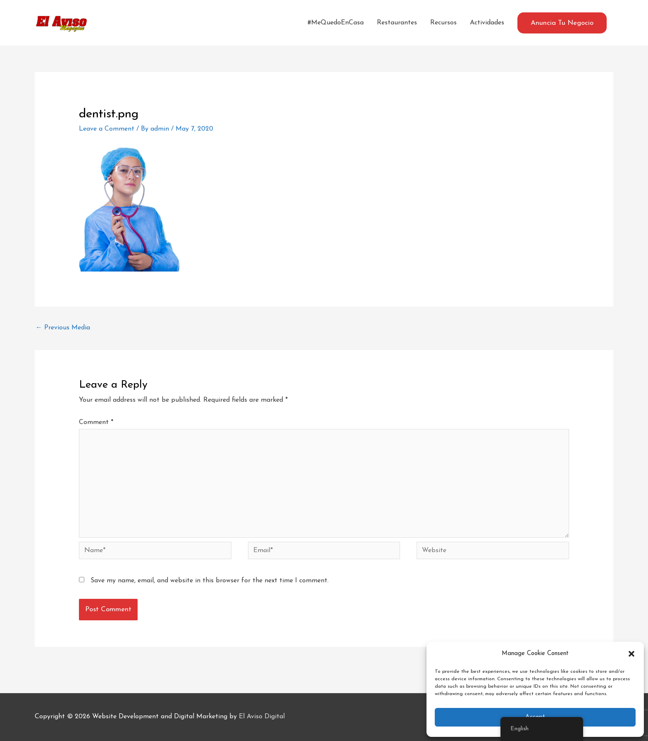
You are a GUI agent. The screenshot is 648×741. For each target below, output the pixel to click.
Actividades (487, 22)
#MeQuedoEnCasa (335, 22)
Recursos (443, 22)
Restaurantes (397, 22)
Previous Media (63, 327)
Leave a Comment (106, 129)
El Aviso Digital (262, 716)
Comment (96, 422)
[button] (631, 654)
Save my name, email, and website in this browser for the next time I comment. (210, 580)
